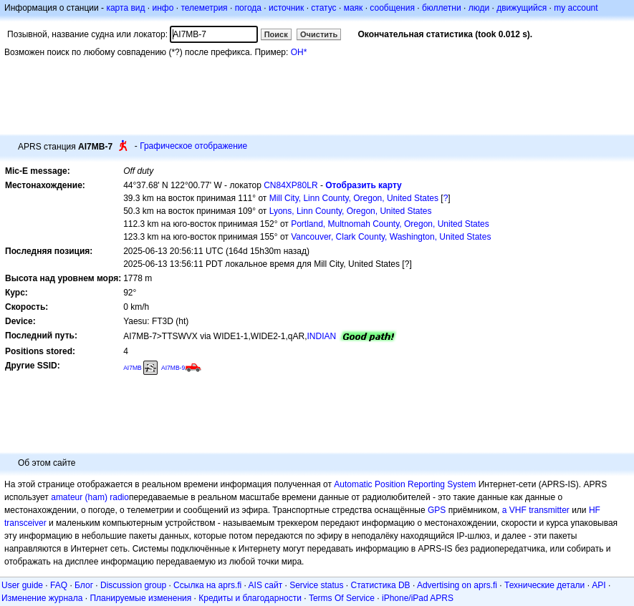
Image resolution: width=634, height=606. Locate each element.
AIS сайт (266, 585)
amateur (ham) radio (90, 497)
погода (248, 8)
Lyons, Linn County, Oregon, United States (350, 211)
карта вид (125, 8)
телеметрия (204, 8)
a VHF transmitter (536, 510)
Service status (316, 585)
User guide (22, 585)
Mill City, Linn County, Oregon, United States (353, 198)
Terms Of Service (342, 598)
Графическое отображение (193, 146)
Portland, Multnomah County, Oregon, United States (390, 224)
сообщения (392, 8)
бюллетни (441, 8)
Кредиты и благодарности (250, 598)
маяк (353, 8)
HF (594, 510)
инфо (162, 8)
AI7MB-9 (173, 367)
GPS (437, 510)
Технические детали (544, 585)
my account (575, 8)
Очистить (318, 34)
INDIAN (322, 336)
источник (286, 8)
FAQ (58, 585)
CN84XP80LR (290, 185)
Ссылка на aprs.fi (207, 585)
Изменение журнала (41, 598)
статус (323, 8)
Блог (84, 585)
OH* (299, 52)
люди (479, 8)
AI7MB (132, 367)
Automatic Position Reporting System (405, 484)
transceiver (25, 523)
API (598, 585)
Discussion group (133, 585)
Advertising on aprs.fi (457, 585)
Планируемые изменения (140, 598)
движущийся (521, 8)
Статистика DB (380, 585)
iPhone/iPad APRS (417, 598)
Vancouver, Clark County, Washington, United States (391, 237)
